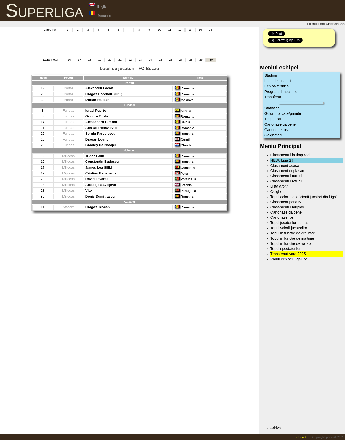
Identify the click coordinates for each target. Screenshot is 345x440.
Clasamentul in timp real (290, 155)
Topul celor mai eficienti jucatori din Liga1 (304, 197)
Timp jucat (273, 119)
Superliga (44, 10)
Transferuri (273, 97)
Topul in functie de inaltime (292, 238)
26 (170, 59)
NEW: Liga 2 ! (281, 160)
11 (169, 29)
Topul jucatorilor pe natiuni (292, 223)
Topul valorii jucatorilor (288, 228)
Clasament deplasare (288, 171)
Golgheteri (273, 135)
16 (69, 59)
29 (201, 59)
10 (159, 29)
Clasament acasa (284, 166)
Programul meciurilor (281, 91)
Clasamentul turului (286, 176)
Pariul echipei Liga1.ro (288, 259)
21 (120, 59)
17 (79, 59)
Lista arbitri (279, 186)
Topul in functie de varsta (290, 243)
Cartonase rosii (277, 130)
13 (189, 29)
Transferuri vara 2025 (288, 254)
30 (211, 59)
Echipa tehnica (276, 86)
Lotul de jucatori (277, 81)
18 (89, 59)
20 (109, 59)
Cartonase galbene (280, 124)
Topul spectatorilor (285, 249)
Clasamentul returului (288, 181)
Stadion (270, 75)
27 (180, 59)
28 (190, 59)
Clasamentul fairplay (287, 207)
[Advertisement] (129, 44)
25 (160, 59)
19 (99, 59)
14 (200, 29)
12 (179, 29)
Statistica (271, 108)
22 (130, 59)
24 (150, 59)
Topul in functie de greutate (292, 233)
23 (140, 59)
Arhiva (275, 428)
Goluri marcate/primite (282, 113)
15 (210, 29)
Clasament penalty (285, 202)
